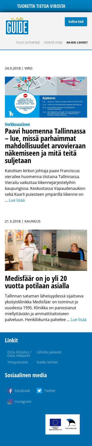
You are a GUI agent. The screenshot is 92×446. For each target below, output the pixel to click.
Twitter (50, 390)
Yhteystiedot (17, 362)
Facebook (22, 390)
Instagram (23, 401)
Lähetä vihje (53, 42)
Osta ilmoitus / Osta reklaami (19, 354)
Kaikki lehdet (77, 42)
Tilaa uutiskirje (28, 42)
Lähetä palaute (49, 352)
